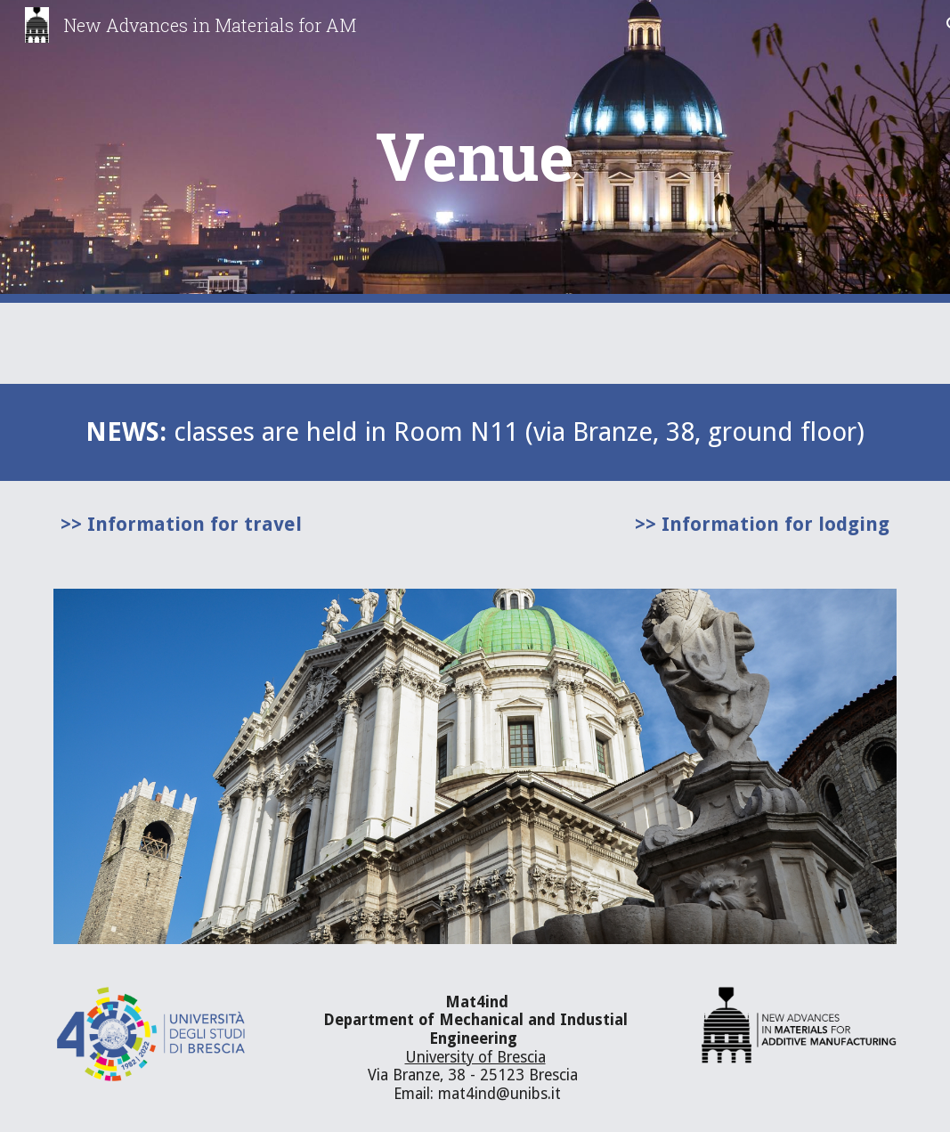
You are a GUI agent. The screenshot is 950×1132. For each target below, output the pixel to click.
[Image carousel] (475, 766)
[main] (475, 152)
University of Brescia (475, 1057)
